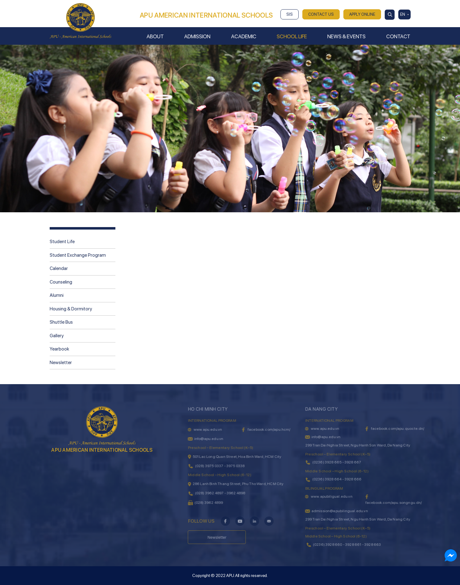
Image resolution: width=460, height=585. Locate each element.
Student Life (62, 241)
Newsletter (61, 362)
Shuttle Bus (61, 322)
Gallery (57, 335)
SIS (289, 14)
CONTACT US (321, 14)
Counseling (61, 282)
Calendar (59, 268)
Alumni (57, 295)
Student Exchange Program (78, 255)
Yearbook (59, 349)
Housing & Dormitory (71, 309)
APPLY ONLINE (362, 14)
